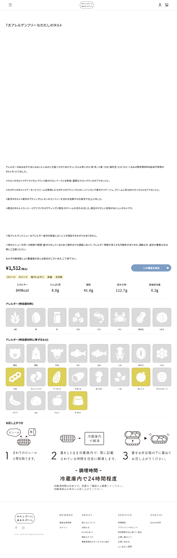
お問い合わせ (124, 545)
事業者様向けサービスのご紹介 (95, 545)
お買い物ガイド (125, 540)
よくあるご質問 (125, 551)
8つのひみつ (87, 534)
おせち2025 (155, 523)
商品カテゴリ (88, 540)
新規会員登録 (65, 523)
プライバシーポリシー (128, 529)
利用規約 (122, 523)
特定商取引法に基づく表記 (130, 534)
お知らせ (86, 529)
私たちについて (89, 523)
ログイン (63, 529)
